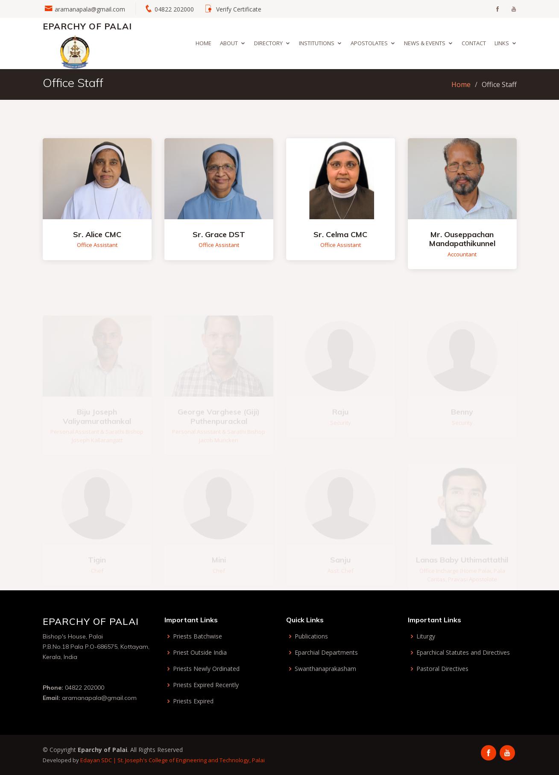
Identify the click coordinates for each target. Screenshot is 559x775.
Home (203, 43)
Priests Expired (193, 701)
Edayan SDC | (98, 760)
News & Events (424, 43)
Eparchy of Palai (87, 26)
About (229, 43)
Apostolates (369, 43)
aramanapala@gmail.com (90, 9)
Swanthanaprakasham (325, 669)
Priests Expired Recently (206, 685)
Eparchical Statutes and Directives (463, 653)
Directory (268, 43)
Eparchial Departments (326, 653)
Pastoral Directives (442, 669)
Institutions (316, 43)
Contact (474, 43)
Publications (311, 636)
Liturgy (425, 636)
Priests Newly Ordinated (206, 669)
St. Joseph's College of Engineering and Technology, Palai (191, 760)
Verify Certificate (238, 9)
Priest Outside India (200, 653)
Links (502, 43)
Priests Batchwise (197, 636)
